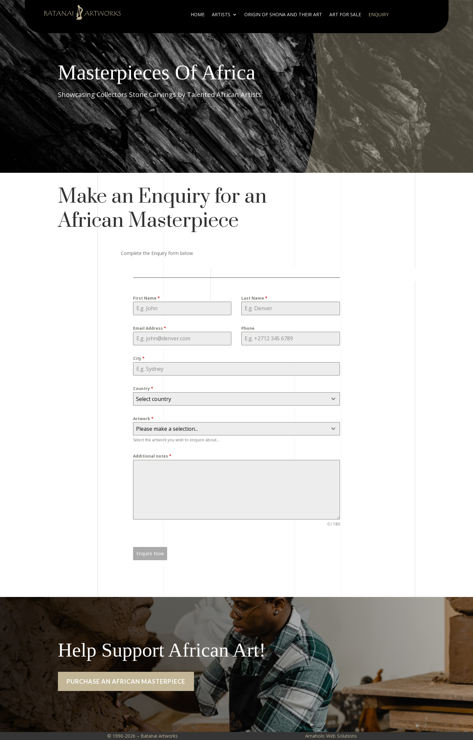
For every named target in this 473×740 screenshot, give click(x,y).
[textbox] (230, 399)
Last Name (254, 298)
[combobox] (236, 399)
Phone (248, 328)
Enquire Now (150, 553)
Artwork (143, 418)
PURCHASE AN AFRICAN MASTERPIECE (126, 697)
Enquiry (378, 15)
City (139, 358)
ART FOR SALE (345, 15)
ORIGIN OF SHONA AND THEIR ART (283, 15)
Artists (221, 15)
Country (143, 388)
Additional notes (152, 456)
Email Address (149, 328)
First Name (146, 298)
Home (198, 15)
